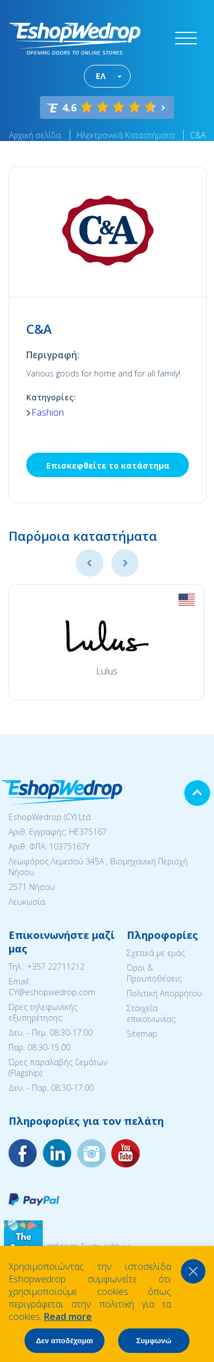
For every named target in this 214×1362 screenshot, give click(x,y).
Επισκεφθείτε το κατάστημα (107, 465)
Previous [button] (89, 563)
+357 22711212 (55, 966)
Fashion (47, 412)
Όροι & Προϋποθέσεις (154, 973)
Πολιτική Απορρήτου (164, 993)
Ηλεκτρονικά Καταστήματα (125, 135)
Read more (68, 1316)
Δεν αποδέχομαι (64, 1340)
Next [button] (125, 563)
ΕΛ (101, 76)
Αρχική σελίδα (35, 135)
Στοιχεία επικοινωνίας (151, 1013)
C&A (197, 135)
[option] (106, 642)
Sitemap (142, 1033)
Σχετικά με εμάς (156, 952)
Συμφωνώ (154, 1340)
